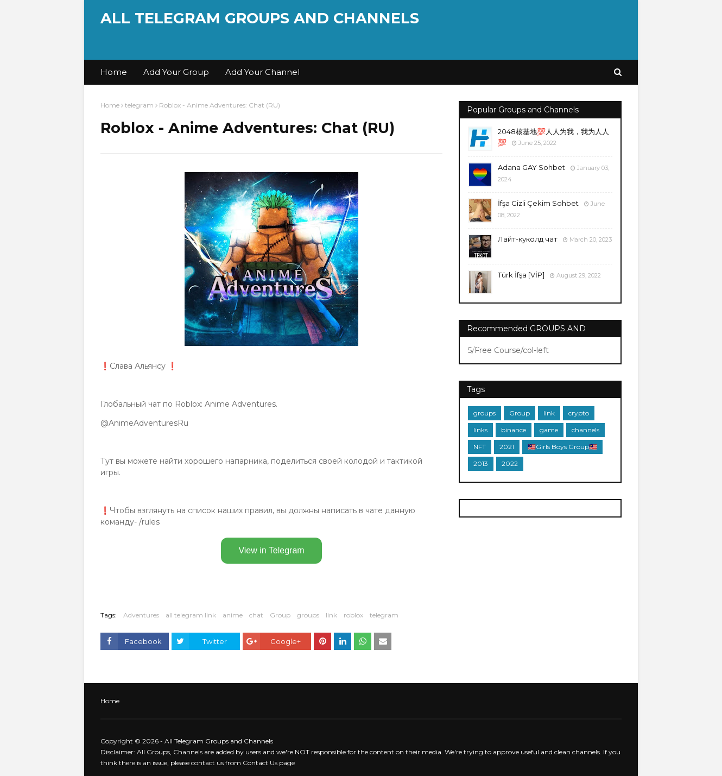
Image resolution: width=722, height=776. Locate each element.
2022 (510, 463)
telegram (139, 105)
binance (513, 430)
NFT (479, 447)
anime (233, 615)
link (331, 615)
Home (109, 105)
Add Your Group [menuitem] (176, 72)
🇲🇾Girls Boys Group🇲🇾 (562, 447)
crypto (578, 413)
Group (280, 615)
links (480, 430)
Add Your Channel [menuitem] (262, 72)
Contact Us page (269, 763)
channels (585, 430)
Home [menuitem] (113, 72)
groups (308, 615)
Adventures (141, 615)
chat (256, 615)
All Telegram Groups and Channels (259, 18)
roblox (353, 615)
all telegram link (191, 615)
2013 (480, 463)
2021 (506, 447)
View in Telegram (271, 550)
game (549, 430)
